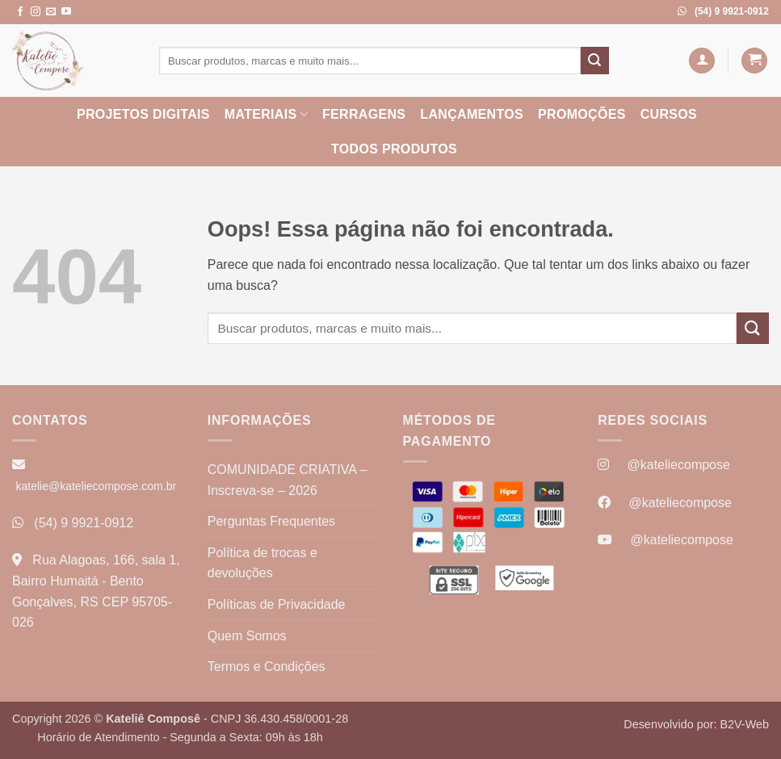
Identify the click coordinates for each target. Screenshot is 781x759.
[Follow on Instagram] (35, 12)
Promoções (582, 114)
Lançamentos (471, 114)
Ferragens (363, 114)
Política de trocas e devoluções (262, 563)
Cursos (668, 114)
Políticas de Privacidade (277, 604)
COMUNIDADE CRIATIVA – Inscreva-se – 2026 (287, 480)
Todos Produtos (394, 149)
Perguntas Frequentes (271, 521)
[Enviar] (594, 60)
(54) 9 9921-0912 (83, 523)
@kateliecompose (678, 465)
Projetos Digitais (143, 114)
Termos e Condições (266, 666)
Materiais (266, 114)
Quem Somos (247, 636)
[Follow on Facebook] (20, 12)
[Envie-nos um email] (51, 12)
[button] (702, 61)
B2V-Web (744, 724)
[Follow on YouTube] (66, 12)
